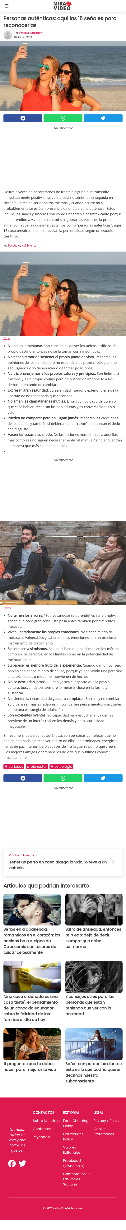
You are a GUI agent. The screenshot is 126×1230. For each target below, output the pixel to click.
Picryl (6, 338)
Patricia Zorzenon (30, 33)
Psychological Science (22, 245)
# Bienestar (37, 766)
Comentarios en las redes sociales (77, 1179)
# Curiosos (13, 766)
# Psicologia (61, 766)
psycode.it (41, 1136)
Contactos (42, 1128)
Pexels (7, 608)
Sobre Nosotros (46, 1120)
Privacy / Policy (106, 1120)
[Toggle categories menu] (6, 6)
